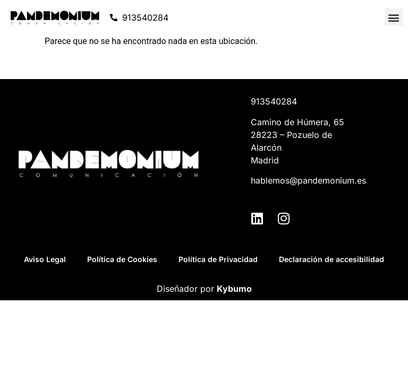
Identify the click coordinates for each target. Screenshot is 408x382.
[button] (394, 17)
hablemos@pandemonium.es (308, 180)
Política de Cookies (122, 259)
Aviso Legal (45, 259)
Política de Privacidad (218, 259)
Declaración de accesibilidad (331, 259)
